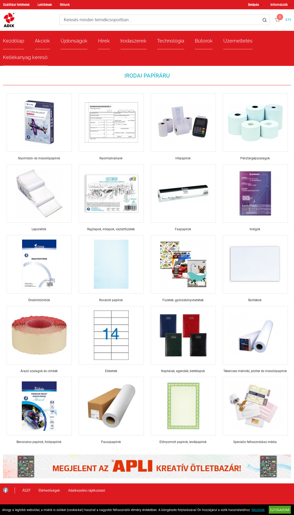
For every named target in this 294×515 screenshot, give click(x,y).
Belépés (253, 4)
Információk (279, 4)
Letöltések (44, 4)
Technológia (170, 41)
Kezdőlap (13, 41)
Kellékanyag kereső (25, 57)
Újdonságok (74, 41)
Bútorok (204, 41)
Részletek (258, 510)
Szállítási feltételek (16, 4)
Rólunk (65, 4)
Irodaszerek (133, 41)
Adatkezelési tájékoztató (86, 490)
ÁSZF (26, 490)
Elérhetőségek (49, 490)
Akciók (42, 41)
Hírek (104, 41)
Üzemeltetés (238, 41)
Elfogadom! (279, 510)
